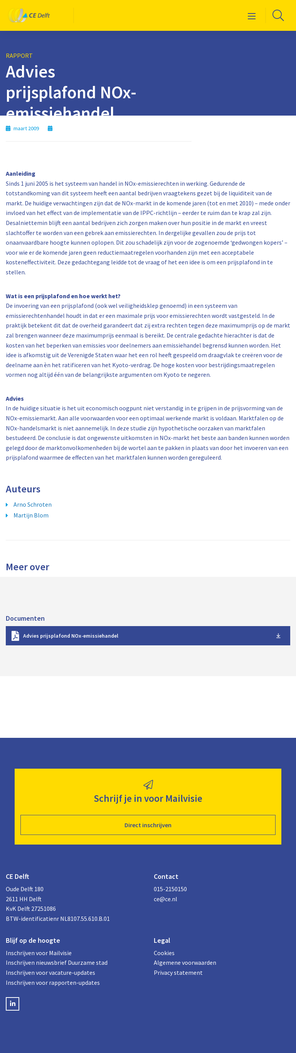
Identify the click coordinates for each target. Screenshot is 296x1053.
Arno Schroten (32, 504)
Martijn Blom (31, 515)
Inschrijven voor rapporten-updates (53, 982)
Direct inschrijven (148, 825)
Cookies (164, 953)
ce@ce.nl (165, 899)
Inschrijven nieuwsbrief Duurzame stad (57, 962)
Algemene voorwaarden (185, 962)
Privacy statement (178, 972)
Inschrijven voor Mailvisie (39, 953)
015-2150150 (170, 889)
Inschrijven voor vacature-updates (50, 972)
